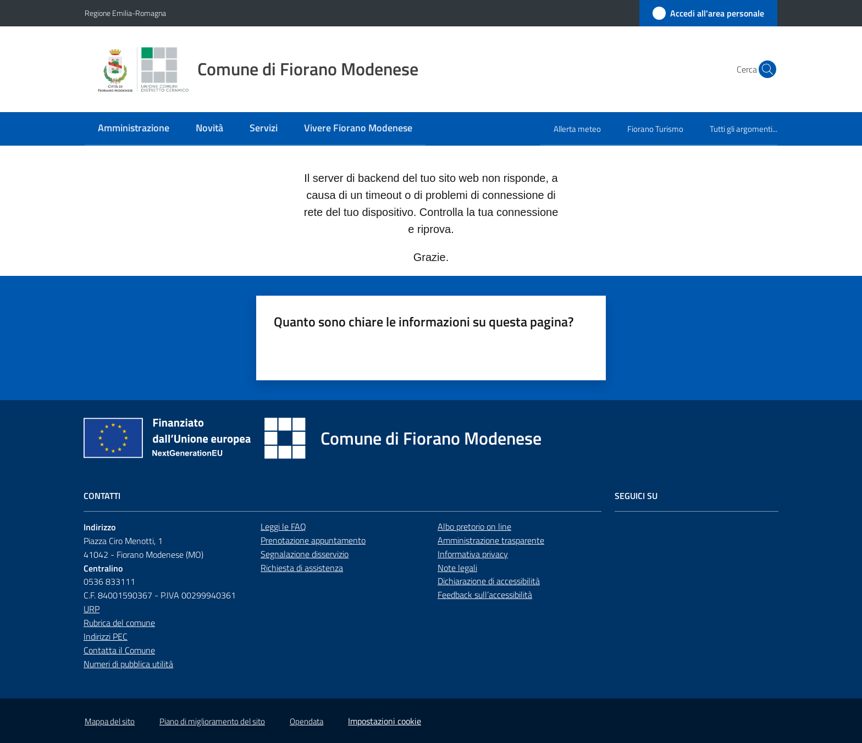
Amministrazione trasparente (491, 540)
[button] (764, 69)
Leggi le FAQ (283, 526)
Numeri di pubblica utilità (128, 663)
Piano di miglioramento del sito (212, 721)
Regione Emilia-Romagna (125, 13)
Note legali (457, 567)
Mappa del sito (110, 721)
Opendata (306, 721)
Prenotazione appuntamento (313, 540)
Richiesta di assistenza (302, 567)
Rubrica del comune (119, 622)
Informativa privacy (473, 554)
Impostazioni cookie (384, 721)
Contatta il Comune (119, 650)
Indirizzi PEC (106, 636)
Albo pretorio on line (474, 526)
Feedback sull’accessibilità (485, 594)
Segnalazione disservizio (305, 554)
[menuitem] (134, 129)
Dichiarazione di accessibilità (489, 580)
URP (92, 609)
